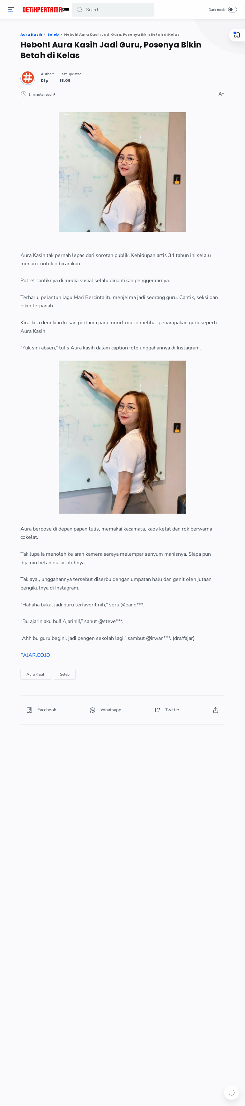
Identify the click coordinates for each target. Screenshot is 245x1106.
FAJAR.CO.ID (35, 655)
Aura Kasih (35, 674)
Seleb (65, 674)
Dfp (44, 80)
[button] (11, 9)
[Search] (113, 10)
